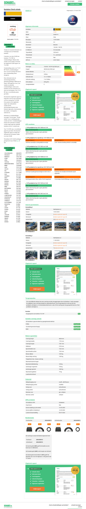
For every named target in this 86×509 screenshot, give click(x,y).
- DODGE (12, 222)
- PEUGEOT (13, 155)
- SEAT (12, 178)
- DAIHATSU (12, 204)
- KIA (13, 171)
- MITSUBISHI (12, 188)
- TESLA (12, 192)
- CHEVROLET (12, 197)
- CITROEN (13, 172)
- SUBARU (12, 216)
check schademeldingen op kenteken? (51, 1)
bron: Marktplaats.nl (29, 231)
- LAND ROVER (12, 195)
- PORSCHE (12, 199)
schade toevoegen (69, 1)
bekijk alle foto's (59, 219)
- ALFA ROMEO (12, 202)
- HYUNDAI (12, 176)
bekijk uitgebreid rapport (60, 214)
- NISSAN (12, 181)
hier (18, 140)
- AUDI (13, 167)
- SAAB (12, 211)
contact (80, 1)
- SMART (12, 218)
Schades (10, 3)
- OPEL (13, 160)
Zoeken (12, 18)
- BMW (13, 165)
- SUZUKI (12, 183)
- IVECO (12, 220)
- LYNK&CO (12, 201)
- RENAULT (13, 157)
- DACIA (12, 190)
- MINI (12, 187)
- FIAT (12, 174)
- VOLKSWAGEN (13, 153)
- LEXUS (12, 208)
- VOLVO (13, 169)
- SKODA (12, 179)
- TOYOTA (13, 162)
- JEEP (12, 206)
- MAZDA (12, 185)
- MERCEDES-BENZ (13, 164)
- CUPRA (12, 209)
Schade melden (75, 4)
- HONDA (12, 194)
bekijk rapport (37, 115)
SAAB (54, 32)
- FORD (13, 158)
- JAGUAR (12, 215)
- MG (12, 213)
